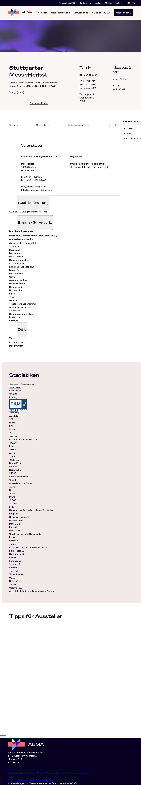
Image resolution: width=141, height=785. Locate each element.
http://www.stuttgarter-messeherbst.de (89, 167)
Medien (108, 3)
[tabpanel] (64, 449)
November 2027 (87, 87)
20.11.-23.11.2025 (87, 81)
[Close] (3, 761)
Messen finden (123, 12)
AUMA (107, 12)
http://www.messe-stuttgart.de (36, 189)
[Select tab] (15, 387)
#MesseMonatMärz (67, 3)
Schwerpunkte (81, 12)
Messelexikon (96, 3)
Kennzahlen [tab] (14, 384)
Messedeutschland (60, 12)
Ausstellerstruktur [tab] (27, 384)
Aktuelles (96, 12)
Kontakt (118, 3)
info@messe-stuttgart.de (33, 186)
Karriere (83, 3)
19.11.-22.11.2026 (87, 84)
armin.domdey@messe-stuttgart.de (88, 163)
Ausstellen (42, 12)
